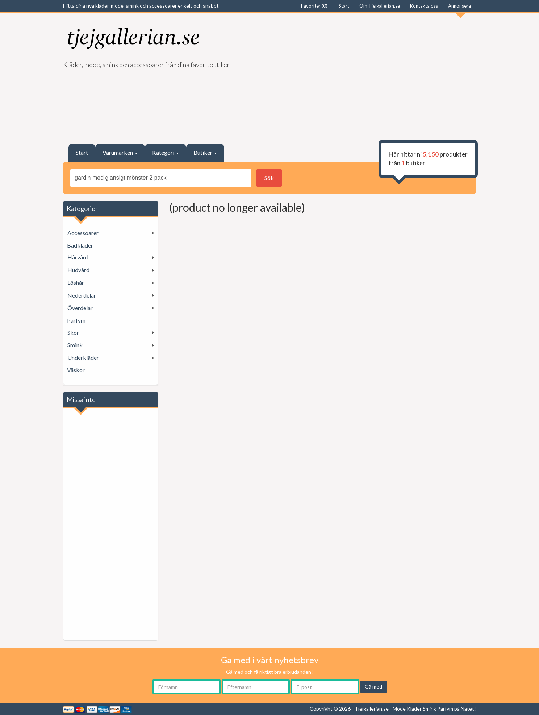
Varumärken (120, 152)
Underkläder (83, 357)
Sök (269, 177)
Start (82, 152)
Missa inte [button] (81, 399)
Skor (73, 332)
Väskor (76, 369)
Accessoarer (83, 232)
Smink (75, 344)
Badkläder (80, 245)
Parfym (76, 320)
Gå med (373, 686)
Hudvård (78, 269)
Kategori (165, 152)
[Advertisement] (375, 74)
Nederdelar (81, 295)
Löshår (75, 282)
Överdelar (80, 307)
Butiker (205, 152)
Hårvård (77, 257)
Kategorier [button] (82, 208)
